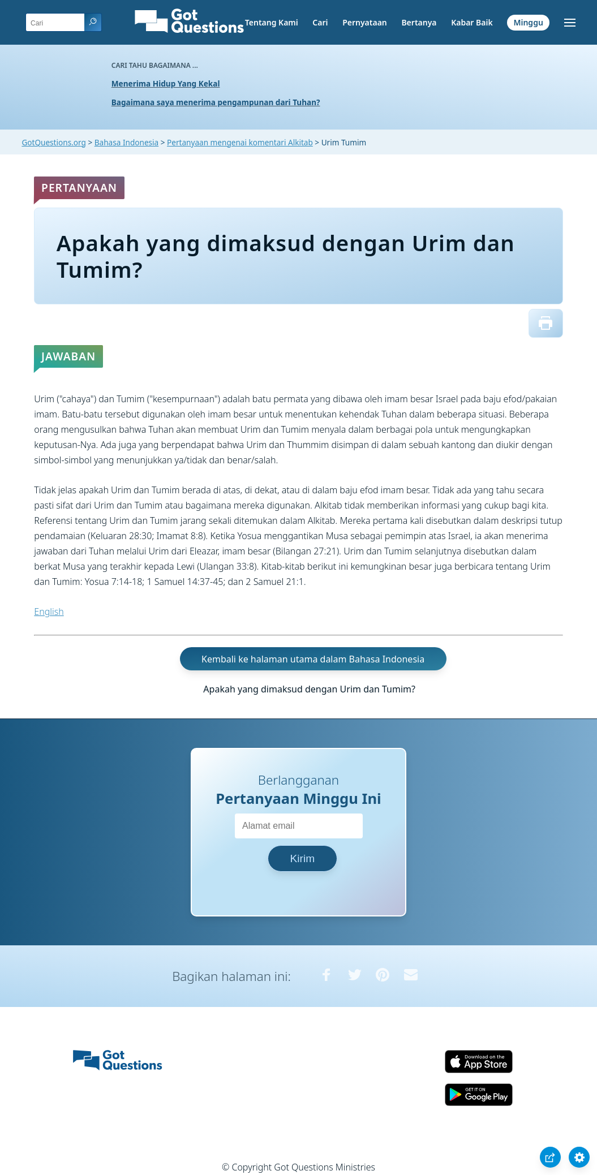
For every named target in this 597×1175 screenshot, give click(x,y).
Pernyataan (364, 22)
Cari (320, 22)
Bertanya (418, 22)
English (48, 611)
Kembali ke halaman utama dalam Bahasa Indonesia (312, 658)
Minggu (528, 22)
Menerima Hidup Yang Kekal (165, 83)
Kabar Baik (472, 22)
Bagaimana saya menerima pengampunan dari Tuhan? (215, 102)
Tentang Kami (271, 22)
